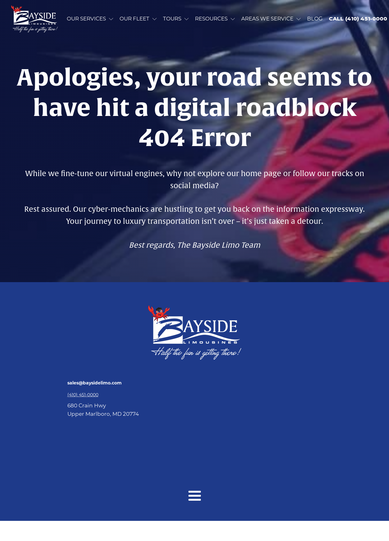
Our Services (90, 19)
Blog (315, 19)
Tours (176, 19)
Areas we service (271, 19)
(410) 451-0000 (82, 394)
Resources (215, 19)
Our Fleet (138, 19)
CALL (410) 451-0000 (358, 19)
